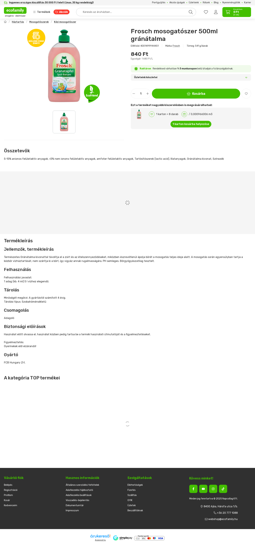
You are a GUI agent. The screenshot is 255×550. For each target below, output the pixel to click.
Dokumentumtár (75, 505)
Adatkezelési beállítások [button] (79, 495)
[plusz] (147, 93)
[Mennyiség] (141, 94)
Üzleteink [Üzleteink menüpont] (194, 2)
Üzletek (131, 505)
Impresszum (72, 510)
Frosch (176, 46)
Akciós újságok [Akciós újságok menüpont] (177, 2)
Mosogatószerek (39, 22)
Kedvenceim (10, 505)
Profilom (8, 495)
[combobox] (136, 12)
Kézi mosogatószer (65, 22)
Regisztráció (10, 490)
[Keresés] (190, 12)
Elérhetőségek (135, 485)
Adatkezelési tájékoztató (79, 490)
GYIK (129, 500)
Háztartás (18, 22)
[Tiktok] (223, 489)
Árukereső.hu (100, 540)
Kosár (7, 500)
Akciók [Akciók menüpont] (63, 12)
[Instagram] (213, 489)
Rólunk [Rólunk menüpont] (206, 2)
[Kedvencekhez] (246, 94)
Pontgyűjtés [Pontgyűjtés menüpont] (158, 2)
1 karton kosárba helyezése (191, 124)
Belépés (8, 485)
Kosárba (196, 94)
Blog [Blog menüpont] (216, 2)
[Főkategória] (5, 22)
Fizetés (131, 490)
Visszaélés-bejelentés (77, 500)
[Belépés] (215, 12)
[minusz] (134, 93)
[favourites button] (206, 12)
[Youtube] (203, 489)
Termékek (41, 12)
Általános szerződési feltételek (82, 485)
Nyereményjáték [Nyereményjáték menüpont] (231, 2)
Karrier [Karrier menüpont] (247, 2)
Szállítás (132, 495)
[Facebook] (193, 489)
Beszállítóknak (135, 510)
